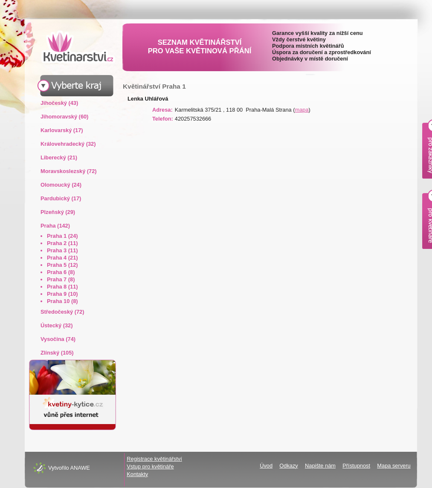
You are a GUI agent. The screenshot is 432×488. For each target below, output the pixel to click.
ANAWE (80, 468)
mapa (302, 110)
